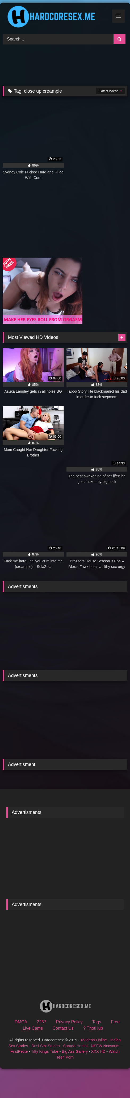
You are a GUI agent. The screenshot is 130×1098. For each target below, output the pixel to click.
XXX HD (98, 1051)
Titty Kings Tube (44, 1051)
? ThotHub (93, 1028)
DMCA (21, 1022)
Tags (96, 1022)
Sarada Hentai (75, 1046)
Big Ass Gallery (75, 1051)
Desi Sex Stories (45, 1046)
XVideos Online (94, 1040)
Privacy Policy (69, 1022)
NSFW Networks (105, 1046)
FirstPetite (19, 1051)
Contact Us (63, 1028)
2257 (42, 1022)
